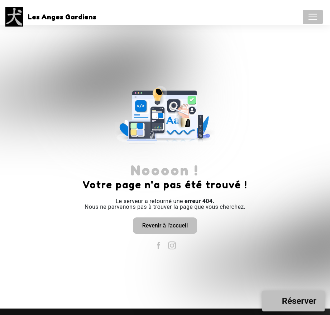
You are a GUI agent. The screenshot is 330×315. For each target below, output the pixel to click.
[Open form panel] (293, 301)
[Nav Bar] (313, 17)
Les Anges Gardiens (48, 17)
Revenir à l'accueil (165, 225)
